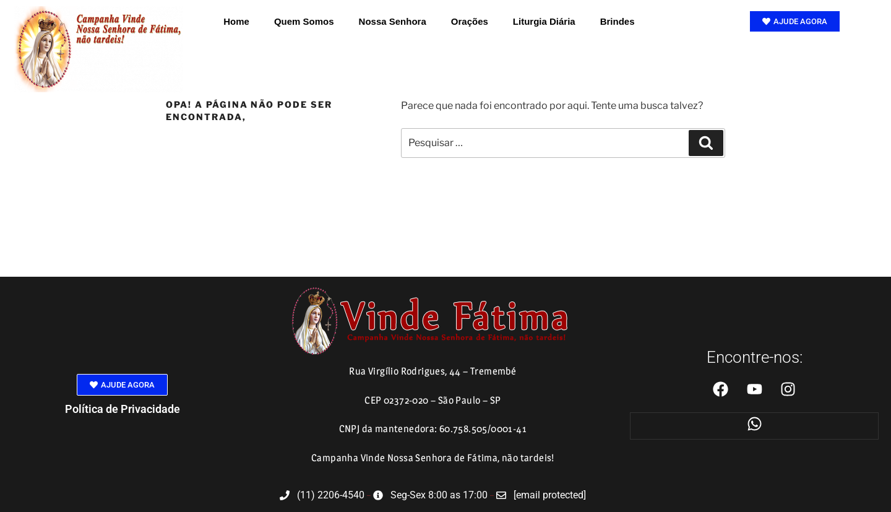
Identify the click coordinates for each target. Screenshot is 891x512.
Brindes (617, 21)
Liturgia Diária (544, 21)
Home (236, 21)
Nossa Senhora (392, 21)
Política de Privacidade (122, 408)
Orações (469, 21)
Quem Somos (304, 21)
